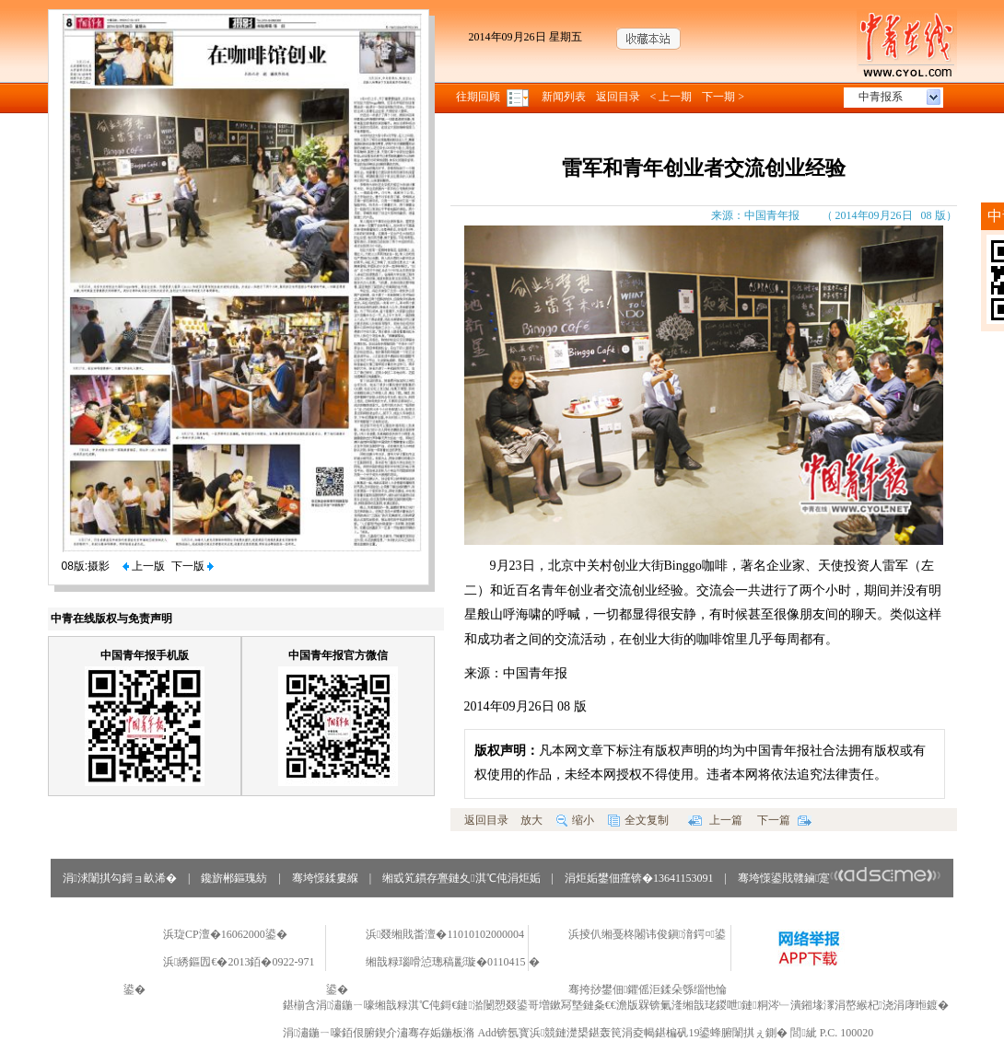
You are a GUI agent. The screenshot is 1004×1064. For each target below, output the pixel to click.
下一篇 (784, 820)
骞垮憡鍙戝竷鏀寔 (839, 878)
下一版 (192, 566)
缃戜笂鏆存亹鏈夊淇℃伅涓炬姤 (461, 878)
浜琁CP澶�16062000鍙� (225, 934)
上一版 (144, 566)
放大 (531, 820)
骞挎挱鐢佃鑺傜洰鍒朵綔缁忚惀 (647, 989)
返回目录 (618, 96)
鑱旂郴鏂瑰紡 (234, 878)
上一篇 (715, 820)
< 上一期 (671, 96)
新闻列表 (564, 96)
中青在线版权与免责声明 (111, 618)
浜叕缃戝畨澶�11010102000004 (445, 934)
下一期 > (723, 96)
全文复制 (638, 820)
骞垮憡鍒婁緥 (325, 878)
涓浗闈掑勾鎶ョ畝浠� (120, 878)
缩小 (575, 820)
